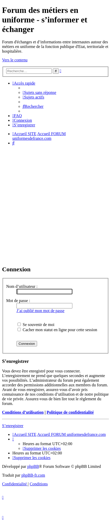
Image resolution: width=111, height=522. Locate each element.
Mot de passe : (18, 300)
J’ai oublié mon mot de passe (40, 310)
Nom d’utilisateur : (22, 286)
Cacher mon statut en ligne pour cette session (57, 330)
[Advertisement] (55, 205)
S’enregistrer (12, 425)
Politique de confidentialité (70, 412)
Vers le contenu (15, 60)
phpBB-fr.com (33, 475)
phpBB (33, 466)
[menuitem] (39, 92)
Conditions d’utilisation (23, 412)
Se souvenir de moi (36, 324)
